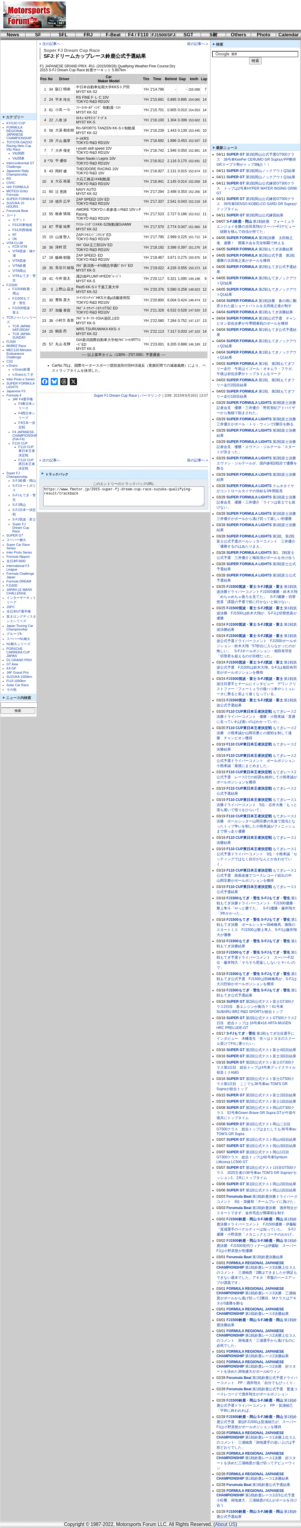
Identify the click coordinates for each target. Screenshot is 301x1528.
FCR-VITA (20, 246)
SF (38, 34)
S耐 (213, 34)
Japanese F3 (16, 391)
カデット (19, 219)
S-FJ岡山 (19, 504)
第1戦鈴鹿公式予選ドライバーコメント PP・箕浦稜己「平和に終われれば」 (257, 1405)
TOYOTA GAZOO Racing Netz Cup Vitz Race (19, 145)
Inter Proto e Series (21, 379)
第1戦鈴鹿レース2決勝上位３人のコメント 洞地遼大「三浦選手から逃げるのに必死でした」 (256, 1340)
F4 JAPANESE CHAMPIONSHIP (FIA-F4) (25, 435)
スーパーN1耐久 (18, 639)
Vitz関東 (18, 158)
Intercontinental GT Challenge (20, 164)
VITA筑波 (19, 260)
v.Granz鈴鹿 (21, 369)
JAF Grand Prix (18, 672)
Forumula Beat (17, 211)
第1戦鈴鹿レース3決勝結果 (266, 1314)
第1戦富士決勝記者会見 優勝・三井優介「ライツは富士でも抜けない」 (256, 502)
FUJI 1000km (16, 681)
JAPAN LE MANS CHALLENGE (19, 591)
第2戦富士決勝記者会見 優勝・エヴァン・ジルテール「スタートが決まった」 (256, 447)
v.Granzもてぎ (23, 374)
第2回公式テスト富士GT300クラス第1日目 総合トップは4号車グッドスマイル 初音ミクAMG (256, 1067)
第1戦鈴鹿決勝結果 (267, 1257)
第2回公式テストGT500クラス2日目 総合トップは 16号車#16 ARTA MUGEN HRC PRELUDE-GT (257, 1023)
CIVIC (11, 183)
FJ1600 (12, 585)
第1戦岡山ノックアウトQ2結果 (271, 171)
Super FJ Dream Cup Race (21, 527)
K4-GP (11, 668)
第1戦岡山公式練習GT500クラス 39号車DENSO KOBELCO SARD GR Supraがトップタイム (257, 204)
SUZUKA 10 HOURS (15, 204)
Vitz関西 (18, 153)
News (13, 34)
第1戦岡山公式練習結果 (265, 215)
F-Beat (113, 34)
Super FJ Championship (17, 474)
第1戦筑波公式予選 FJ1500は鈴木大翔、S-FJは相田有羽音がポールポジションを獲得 (257, 667)
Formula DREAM (19, 581)
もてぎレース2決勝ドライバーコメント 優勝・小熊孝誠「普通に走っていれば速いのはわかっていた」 (256, 716)
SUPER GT (15, 535)
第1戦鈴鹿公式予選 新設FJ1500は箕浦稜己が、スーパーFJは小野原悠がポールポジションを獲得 (257, 1422)
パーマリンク (150, 395)
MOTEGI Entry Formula (17, 192)
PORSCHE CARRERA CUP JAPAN (18, 652)
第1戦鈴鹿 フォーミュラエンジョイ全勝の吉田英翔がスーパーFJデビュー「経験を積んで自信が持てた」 (256, 226)
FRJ (88, 34)
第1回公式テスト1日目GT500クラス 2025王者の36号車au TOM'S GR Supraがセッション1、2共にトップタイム (257, 1173)
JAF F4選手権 (23, 399)
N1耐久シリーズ (18, 644)
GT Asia (12, 664)
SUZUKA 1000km (19, 676)
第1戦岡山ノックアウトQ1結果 (271, 177)
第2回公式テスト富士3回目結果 (271, 1056)
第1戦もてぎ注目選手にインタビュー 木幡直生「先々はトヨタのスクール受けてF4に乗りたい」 (256, 1038)
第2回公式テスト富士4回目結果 (271, 1050)
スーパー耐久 (16, 540)
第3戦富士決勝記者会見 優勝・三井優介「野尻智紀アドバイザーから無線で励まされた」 (256, 408)
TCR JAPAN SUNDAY (21, 335)
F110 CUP (20, 443)
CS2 (10, 361)
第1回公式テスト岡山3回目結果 (271, 1146)
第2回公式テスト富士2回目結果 (271, 1095)
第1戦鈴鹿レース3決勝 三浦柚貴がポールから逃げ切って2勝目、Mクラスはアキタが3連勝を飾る (257, 1298)
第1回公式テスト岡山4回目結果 (271, 1140)
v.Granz (12, 365)
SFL (62, 34)
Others (238, 34)
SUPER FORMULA (21, 199)
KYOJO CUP (16, 123)
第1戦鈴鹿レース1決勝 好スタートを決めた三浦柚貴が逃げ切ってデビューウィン (256, 1463)
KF (15, 234)
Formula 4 (14, 395)
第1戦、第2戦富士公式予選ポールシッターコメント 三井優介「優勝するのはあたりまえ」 (256, 541)
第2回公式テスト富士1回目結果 (271, 1101)
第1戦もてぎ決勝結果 (276, 312)
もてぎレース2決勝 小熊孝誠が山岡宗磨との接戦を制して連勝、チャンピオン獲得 (256, 733)
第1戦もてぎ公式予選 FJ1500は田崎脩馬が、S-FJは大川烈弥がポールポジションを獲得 (257, 979)
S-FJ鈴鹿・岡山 (24, 480)
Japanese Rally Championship (18, 172)
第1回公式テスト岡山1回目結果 (271, 1190)
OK (15, 239)
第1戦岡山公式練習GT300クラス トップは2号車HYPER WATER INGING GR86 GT (257, 188)
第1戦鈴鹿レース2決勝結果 (266, 1356)
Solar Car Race (18, 685)
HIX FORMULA (18, 187)
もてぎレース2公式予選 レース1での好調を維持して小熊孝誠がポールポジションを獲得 (257, 777)
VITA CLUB (15, 243)
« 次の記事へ (49, 44)
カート (11, 215)
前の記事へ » (197, 44)
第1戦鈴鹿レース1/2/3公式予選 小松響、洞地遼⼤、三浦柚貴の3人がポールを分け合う (257, 1500)
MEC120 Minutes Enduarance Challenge (19, 353)
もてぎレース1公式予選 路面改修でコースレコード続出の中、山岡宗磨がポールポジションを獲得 (256, 875)
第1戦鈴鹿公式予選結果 (271, 1485)
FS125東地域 (22, 225)
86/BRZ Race (16, 346)
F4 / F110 (138, 34)
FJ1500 (12, 285)
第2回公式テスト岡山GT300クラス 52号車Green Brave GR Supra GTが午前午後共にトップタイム (256, 1113)
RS (9, 178)
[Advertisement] (179, 14)
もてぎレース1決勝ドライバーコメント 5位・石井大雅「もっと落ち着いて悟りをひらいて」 (257, 805)
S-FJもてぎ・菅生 (275, 898)
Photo (263, 34)
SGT (188, 34)
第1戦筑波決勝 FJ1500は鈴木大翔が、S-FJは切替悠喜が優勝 (257, 613)
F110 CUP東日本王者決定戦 (26, 451)
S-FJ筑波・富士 (24, 519)
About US (225, 1524)
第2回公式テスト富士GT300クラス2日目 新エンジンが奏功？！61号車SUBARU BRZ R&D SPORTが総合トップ (255, 1006)
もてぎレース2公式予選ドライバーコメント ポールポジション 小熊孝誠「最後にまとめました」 (258, 761)
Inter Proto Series (19, 552)
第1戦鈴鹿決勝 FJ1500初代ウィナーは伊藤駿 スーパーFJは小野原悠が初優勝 (257, 1246)
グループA (14, 634)
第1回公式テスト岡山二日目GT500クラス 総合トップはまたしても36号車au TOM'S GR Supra (256, 1129)
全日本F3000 (16, 561)
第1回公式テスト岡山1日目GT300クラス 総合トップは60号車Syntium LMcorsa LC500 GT (253, 1157)
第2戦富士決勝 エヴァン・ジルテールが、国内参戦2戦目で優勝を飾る (258, 463)
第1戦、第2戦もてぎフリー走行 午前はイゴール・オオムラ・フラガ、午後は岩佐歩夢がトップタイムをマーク (256, 369)
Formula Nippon (18, 556)
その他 (11, 689)
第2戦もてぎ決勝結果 (276, 249)
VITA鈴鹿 (19, 265)
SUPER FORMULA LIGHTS (249, 403)
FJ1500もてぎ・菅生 (243, 898)
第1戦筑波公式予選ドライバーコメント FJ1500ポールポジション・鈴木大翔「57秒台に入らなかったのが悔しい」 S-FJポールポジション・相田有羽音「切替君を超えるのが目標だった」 (257, 646)
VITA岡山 (19, 270)
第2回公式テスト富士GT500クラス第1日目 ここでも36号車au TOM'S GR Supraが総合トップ (255, 1084)
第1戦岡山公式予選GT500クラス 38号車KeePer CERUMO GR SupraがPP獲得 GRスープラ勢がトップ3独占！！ (258, 159)
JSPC (11, 607)
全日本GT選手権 (19, 611)
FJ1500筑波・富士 (241, 587)
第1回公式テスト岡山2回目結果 (271, 1184)
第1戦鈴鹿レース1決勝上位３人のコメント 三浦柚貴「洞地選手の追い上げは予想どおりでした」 (256, 1442)
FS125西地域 (22, 230)
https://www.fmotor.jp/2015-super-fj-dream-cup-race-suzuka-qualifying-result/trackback (129, 496)
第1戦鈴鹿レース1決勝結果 (266, 1478)
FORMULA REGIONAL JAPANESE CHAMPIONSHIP (19, 132)
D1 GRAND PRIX (19, 660)
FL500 (11, 341)
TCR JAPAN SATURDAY (21, 327)
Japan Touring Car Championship (20, 627)
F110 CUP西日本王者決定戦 (26, 464)
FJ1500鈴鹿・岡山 (241, 1219)
